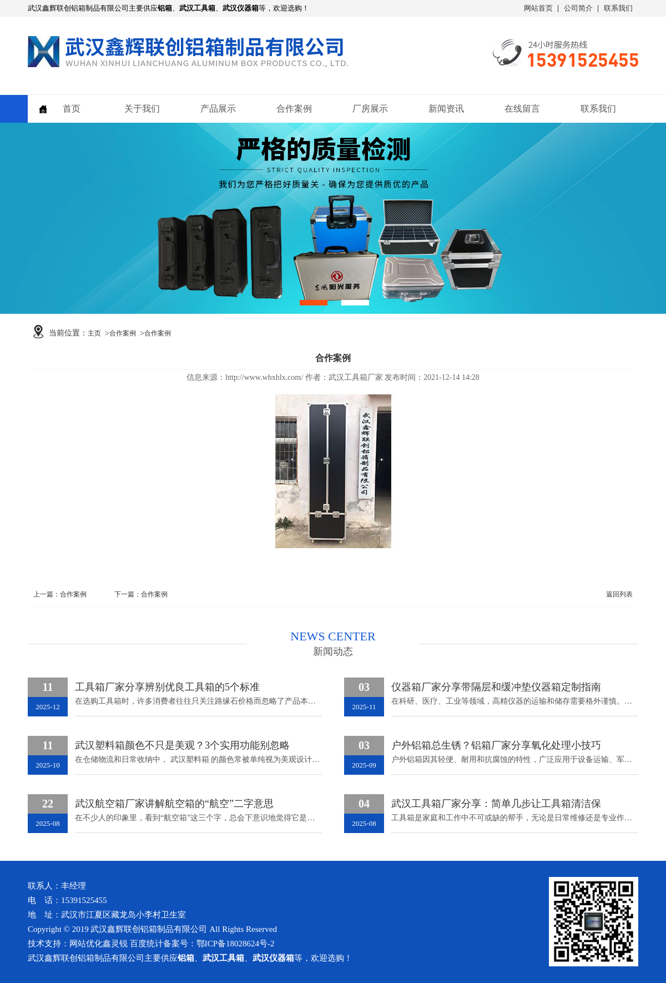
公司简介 (578, 8)
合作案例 (294, 108)
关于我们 (142, 108)
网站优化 (86, 943)
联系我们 (618, 8)
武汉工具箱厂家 (356, 377)
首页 (71, 108)
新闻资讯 (446, 108)
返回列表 (619, 594)
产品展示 (218, 108)
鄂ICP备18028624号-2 (235, 943)
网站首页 (538, 8)
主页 (94, 333)
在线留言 (522, 108)
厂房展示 (370, 108)
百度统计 (146, 943)
